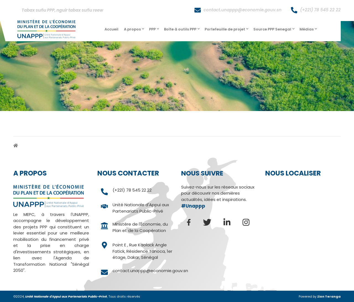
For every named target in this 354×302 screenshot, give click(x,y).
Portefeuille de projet (227, 31)
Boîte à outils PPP (182, 31)
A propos (134, 31)
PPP (154, 31)
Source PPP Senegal (274, 31)
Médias (309, 31)
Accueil (111, 29)
